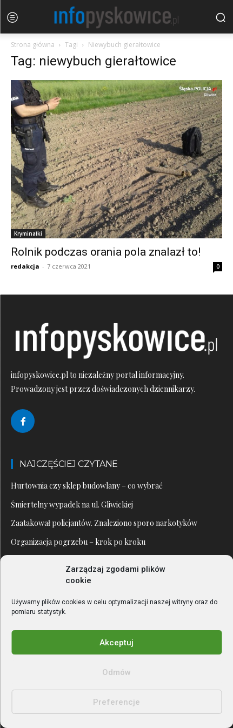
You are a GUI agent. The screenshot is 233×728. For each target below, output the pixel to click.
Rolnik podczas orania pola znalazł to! (106, 251)
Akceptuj (116, 642)
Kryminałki (28, 233)
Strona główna (33, 44)
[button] (220, 17)
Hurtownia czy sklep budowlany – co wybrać (87, 485)
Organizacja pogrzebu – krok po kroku (78, 542)
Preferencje (116, 702)
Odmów (116, 672)
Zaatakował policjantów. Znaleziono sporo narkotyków (104, 523)
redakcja (25, 266)
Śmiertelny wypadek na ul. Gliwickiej (72, 504)
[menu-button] (12, 17)
